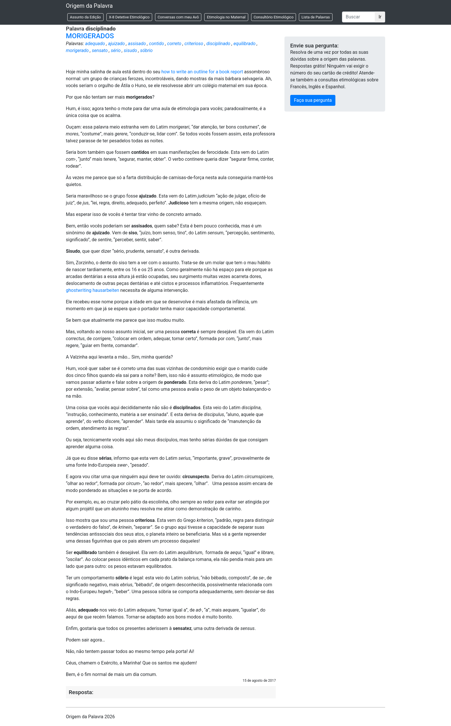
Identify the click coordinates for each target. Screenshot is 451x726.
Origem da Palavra (89, 5)
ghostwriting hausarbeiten (92, 290)
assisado (137, 43)
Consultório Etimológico (274, 17)
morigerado (77, 50)
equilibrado (245, 43)
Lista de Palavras (315, 17)
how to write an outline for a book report (202, 71)
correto (174, 43)
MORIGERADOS (90, 36)
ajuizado (116, 43)
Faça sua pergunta (313, 100)
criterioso (193, 43)
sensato (100, 50)
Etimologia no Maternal (226, 17)
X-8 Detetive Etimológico (129, 17)
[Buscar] (358, 17)
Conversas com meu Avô (178, 17)
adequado (95, 43)
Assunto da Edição (85, 17)
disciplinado (218, 43)
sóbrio (146, 50)
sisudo (130, 50)
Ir (380, 17)
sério (116, 50)
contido (156, 43)
